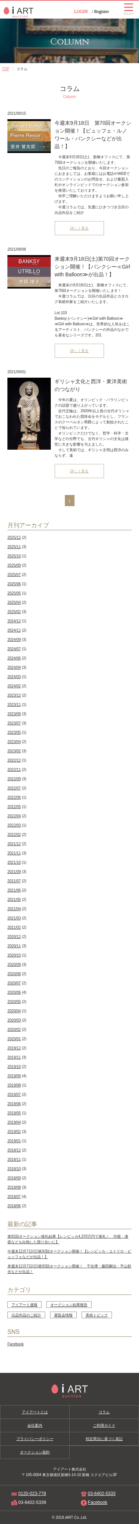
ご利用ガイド (104, 1425)
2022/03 (14, 825)
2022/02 (14, 835)
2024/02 (14, 686)
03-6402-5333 (102, 1493)
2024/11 (14, 630)
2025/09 (14, 565)
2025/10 (14, 556)
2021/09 (14, 872)
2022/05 (14, 807)
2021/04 (14, 909)
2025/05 (14, 593)
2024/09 (14, 640)
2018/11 (14, 1159)
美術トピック (97, 1315)
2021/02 (14, 927)
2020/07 (14, 983)
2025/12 (14, 537)
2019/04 (14, 1122)
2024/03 (14, 677)
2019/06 (14, 1104)
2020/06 (14, 992)
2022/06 (14, 797)
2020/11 (14, 946)
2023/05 (14, 732)
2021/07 (14, 881)
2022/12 (14, 760)
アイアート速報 (24, 1305)
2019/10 (14, 1067)
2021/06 (14, 890)
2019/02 (14, 1132)
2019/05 (14, 1113)
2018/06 (14, 1206)
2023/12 (14, 695)
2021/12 (14, 844)
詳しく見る (79, 228)
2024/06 (14, 658)
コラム (104, 1412)
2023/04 (14, 742)
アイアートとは (35, 1412)
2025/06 (14, 584)
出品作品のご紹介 (26, 1315)
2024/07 (14, 649)
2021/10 (14, 862)
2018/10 (14, 1169)
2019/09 (14, 1076)
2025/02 (14, 612)
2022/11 (14, 770)
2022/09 (14, 779)
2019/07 (14, 1094)
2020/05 (14, 1002)
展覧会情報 (63, 1315)
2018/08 (14, 1187)
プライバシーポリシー (34, 1439)
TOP (5, 69)
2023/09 (14, 714)
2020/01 (14, 1039)
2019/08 (14, 1085)
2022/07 (14, 788)
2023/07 (14, 723)
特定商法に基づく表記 (104, 1439)
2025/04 (14, 602)
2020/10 (14, 955)
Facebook (15, 1344)
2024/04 (14, 667)
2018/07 (14, 1197)
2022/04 (14, 816)
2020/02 (14, 1030)
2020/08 (14, 974)
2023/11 (14, 705)
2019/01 (14, 1141)
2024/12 (14, 621)
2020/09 (14, 965)
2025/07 (14, 575)
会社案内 (34, 1425)
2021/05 (14, 900)
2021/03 (14, 918)
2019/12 (14, 1048)
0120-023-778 (32, 1493)
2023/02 (14, 751)
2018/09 (14, 1178)
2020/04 (14, 1011)
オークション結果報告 (68, 1305)
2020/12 (14, 937)
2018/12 (14, 1150)
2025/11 (14, 547)
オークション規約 (35, 1452)
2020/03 (14, 1020)
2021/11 (14, 853)
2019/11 (14, 1057)
